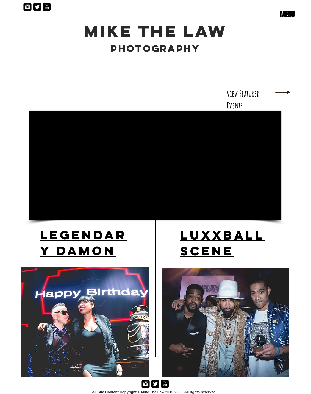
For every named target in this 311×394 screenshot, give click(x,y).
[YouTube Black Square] (47, 7)
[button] (287, 14)
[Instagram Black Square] (27, 7)
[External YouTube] (155, 165)
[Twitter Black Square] (37, 7)
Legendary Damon (83, 242)
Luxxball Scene (222, 243)
